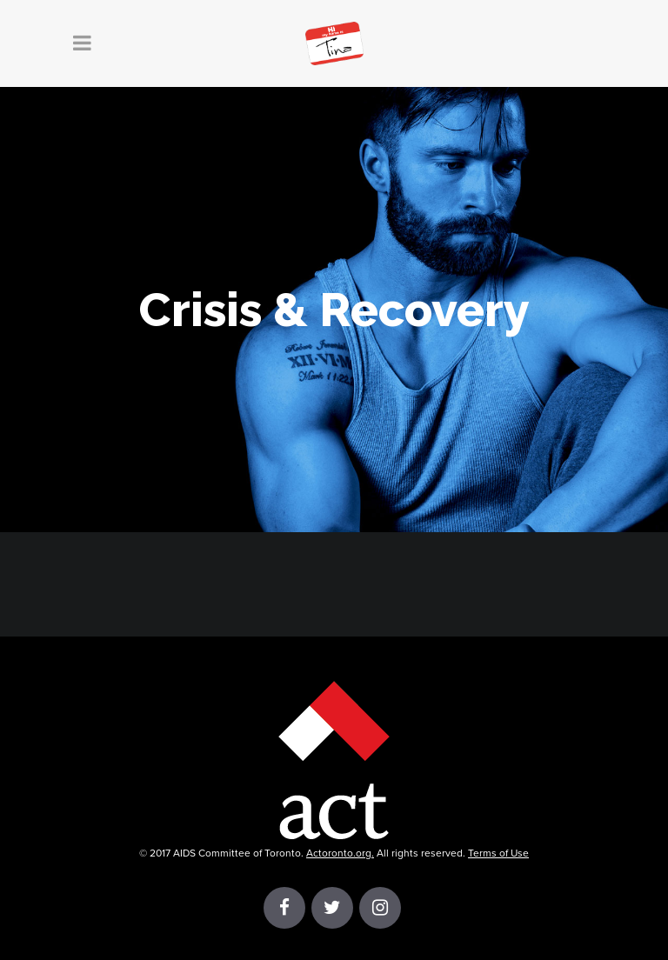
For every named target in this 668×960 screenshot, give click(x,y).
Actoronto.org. (340, 853)
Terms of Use (498, 853)
